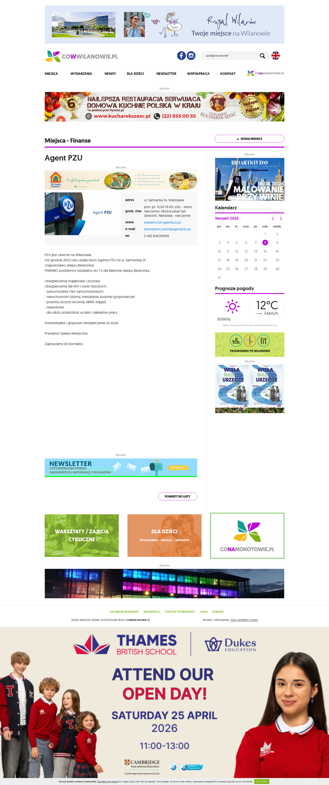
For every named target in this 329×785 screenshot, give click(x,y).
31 (219, 277)
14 (255, 251)
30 (277, 269)
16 (277, 251)
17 (219, 260)
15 (265, 251)
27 (246, 269)
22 (265, 260)
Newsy (110, 73)
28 (256, 269)
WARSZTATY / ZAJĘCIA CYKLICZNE (82, 538)
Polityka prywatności (180, 616)
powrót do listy (177, 496)
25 (228, 269)
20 (246, 260)
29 (265, 269)
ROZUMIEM (262, 781)
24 (219, 269)
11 (228, 251)
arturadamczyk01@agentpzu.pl (167, 229)
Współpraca (198, 73)
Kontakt (228, 73)
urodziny (183, 543)
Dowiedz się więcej (107, 781)
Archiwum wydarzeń (124, 616)
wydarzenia (147, 543)
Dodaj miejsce (249, 139)
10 (219, 251)
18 (228, 260)
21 (255, 260)
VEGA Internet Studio (244, 624)
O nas (204, 616)
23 (277, 260)
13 (246, 251)
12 (236, 251)
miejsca (166, 543)
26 (236, 269)
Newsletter (166, 73)
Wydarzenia (81, 73)
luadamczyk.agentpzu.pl (162, 222)
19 (236, 260)
